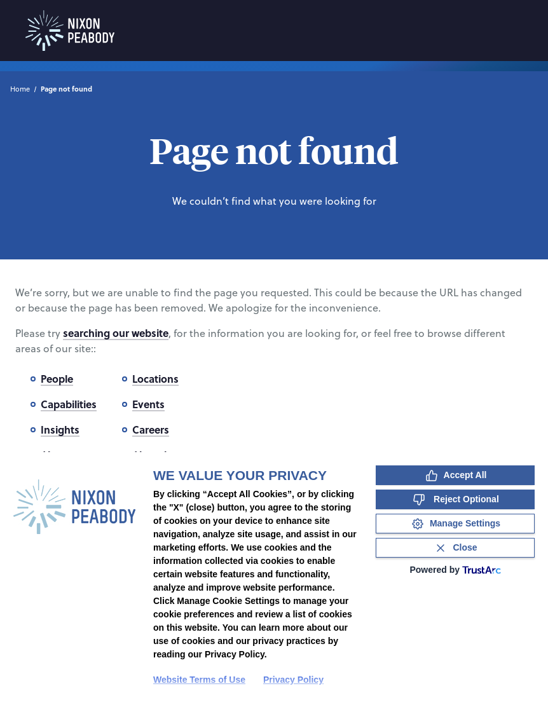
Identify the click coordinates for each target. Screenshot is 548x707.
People (57, 378)
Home (20, 89)
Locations (155, 378)
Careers (150, 429)
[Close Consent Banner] (455, 548)
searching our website (115, 333)
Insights (60, 429)
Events (148, 404)
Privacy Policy (293, 680)
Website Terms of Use (199, 680)
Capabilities (69, 404)
